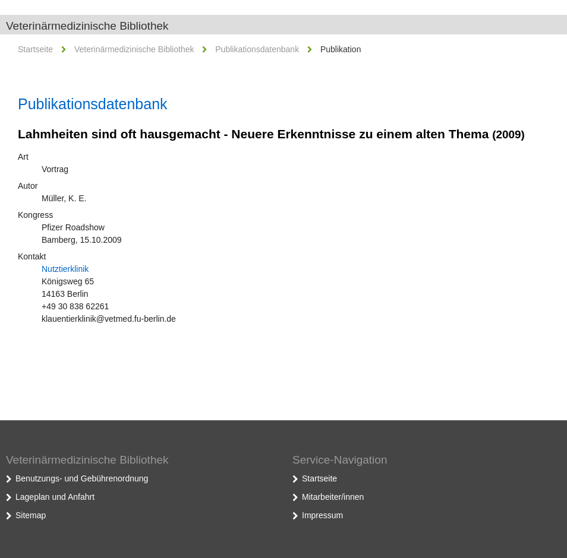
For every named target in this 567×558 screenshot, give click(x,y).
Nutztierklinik (65, 269)
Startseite (35, 49)
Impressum (322, 515)
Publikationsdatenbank (257, 49)
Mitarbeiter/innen (333, 497)
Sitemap (30, 515)
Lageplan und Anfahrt (54, 497)
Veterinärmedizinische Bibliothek (87, 26)
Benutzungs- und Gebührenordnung (81, 478)
